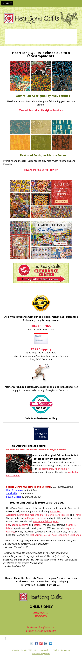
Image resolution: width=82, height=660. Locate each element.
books (14, 524)
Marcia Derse (47, 514)
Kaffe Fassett (62, 514)
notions (37, 524)
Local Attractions (24, 581)
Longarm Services (56, 578)
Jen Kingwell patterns (35, 518)
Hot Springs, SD (38, 534)
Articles (72, 578)
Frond (78, 514)
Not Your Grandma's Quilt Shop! (64, 534)
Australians (43, 581)
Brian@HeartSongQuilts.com (41, 630)
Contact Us (53, 584)
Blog (53, 581)
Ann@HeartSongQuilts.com (41, 627)
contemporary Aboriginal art (54, 468)
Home (8, 578)
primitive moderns (29, 514)
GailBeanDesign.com (41, 653)
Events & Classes (35, 578)
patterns (23, 524)
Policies (41, 584)
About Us (19, 578)
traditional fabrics (42, 521)
